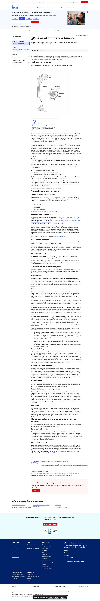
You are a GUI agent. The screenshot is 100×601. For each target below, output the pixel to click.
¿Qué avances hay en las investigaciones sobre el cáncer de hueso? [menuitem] (21, 50)
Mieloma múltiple (52, 453)
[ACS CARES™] (14, 578)
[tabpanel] (59, 464)
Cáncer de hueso (16, 36)
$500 (36, 18)
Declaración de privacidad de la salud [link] (58, 586)
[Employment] (44, 558)
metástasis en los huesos (48, 59)
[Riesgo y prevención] (16, 545)
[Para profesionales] (15, 557)
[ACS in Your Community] (46, 556)
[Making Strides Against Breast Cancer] (33, 549)
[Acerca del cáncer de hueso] (18, 505)
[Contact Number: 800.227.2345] (76, 557)
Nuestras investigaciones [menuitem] (59, 7)
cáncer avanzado (64, 220)
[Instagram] (66, 552)
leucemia (61, 247)
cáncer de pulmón (46, 222)
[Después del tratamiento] (61, 507)
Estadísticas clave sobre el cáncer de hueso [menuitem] (20, 46)
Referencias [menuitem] (14, 39)
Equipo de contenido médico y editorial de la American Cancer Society (54, 461)
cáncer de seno (76, 220)
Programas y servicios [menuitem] (40, 7)
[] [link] (42, 50)
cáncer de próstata (35, 222)
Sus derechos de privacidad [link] (83, 586)
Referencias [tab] (42, 457)
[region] (50, 597)
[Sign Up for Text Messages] (47, 568)
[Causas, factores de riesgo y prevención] (21, 507)
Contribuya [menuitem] (49, 7)
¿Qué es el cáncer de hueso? (59, 30)
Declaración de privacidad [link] (34, 586)
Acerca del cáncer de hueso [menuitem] (18, 41)
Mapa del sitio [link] (14, 586)
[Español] (15, 2)
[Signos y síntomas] (15, 549)
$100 (22, 18)
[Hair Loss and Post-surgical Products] (48, 563)
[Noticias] (13, 553)
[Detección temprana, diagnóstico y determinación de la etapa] (43, 505)
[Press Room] (45, 552)
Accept (50, 597)
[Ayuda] (41, 2)
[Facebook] (68, 552)
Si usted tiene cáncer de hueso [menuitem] (18, 64)
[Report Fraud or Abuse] (46, 560)
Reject (56, 597)
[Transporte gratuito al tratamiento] (18, 576)
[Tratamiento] (58, 505)
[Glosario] (13, 555)
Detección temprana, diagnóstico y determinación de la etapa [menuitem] (19, 57)
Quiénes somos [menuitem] (70, 7)
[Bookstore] (44, 545)
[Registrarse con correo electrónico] (53, 2)
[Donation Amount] (21, 22)
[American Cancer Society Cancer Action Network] (48, 547)
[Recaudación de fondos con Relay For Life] (33, 545)
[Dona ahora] (35, 22)
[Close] (67, 595)
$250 (29, 18)
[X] (64, 552)
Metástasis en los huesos (59, 236)
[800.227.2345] (35, 2)
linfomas (74, 247)
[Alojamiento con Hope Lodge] (17, 574)
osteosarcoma (64, 57)
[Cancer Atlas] (45, 550)
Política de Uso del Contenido (60, 475)
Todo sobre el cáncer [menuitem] (29, 7)
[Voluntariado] (29, 580)
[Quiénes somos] (30, 574)
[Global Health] (44, 554)
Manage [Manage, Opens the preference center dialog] (62, 597)
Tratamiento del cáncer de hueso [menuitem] (18, 60)
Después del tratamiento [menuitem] (17, 62)
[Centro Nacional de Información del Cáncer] (33, 577)
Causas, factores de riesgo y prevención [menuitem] (18, 54)
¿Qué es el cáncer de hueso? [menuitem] (18, 43)
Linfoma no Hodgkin (49, 439)
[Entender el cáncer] (15, 547)
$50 (15, 18)
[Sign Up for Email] (45, 566)
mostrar (41, 50)
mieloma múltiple (36, 246)
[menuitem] (15, 7)
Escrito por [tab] (35, 457)
